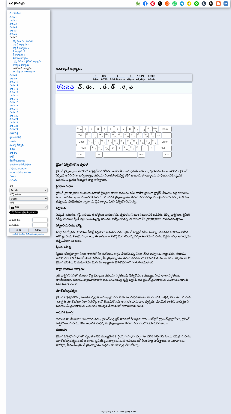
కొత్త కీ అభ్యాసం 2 (21, 47)
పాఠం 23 (14, 125)
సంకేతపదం (14, 225)
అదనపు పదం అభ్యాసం (24, 71)
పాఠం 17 (14, 105)
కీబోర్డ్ (12, 203)
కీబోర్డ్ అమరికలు (17, 160)
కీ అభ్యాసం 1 (19, 51)
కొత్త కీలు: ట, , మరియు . (24, 41)
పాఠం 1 (13, 17)
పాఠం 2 (13, 20)
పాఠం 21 (14, 119)
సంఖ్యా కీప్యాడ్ (17, 144)
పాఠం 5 (13, 30)
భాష (11, 186)
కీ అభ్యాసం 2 (19, 54)
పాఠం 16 (14, 102)
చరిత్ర (12, 148)
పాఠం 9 (13, 78)
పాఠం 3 (13, 23)
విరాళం (13, 176)
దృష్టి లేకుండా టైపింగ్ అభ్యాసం (27, 61)
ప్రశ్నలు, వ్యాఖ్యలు (18, 168)
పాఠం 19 (14, 112)
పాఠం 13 (14, 92)
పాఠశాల (13, 152)
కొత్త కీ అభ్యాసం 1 (21, 44)
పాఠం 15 (14, 98)
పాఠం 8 (13, 75)
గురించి (13, 180)
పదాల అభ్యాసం (20, 58)
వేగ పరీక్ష (14, 133)
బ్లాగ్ (12, 156)
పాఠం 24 (14, 129)
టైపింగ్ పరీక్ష (15, 137)
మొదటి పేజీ (15, 13)
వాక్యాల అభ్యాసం (21, 64)
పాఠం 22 (14, 122)
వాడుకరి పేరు (14, 220)
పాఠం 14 (14, 95)
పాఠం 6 (13, 34)
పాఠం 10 (14, 82)
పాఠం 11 (14, 85)
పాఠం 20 (14, 115)
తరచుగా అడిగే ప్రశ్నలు (20, 164)
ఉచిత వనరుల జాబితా (20, 172)
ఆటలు (13, 141)
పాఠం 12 (14, 88)
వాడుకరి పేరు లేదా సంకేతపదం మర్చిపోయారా (29, 234)
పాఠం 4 (13, 27)
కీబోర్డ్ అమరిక (15, 194)
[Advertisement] (100, 36)
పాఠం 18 (14, 109)
